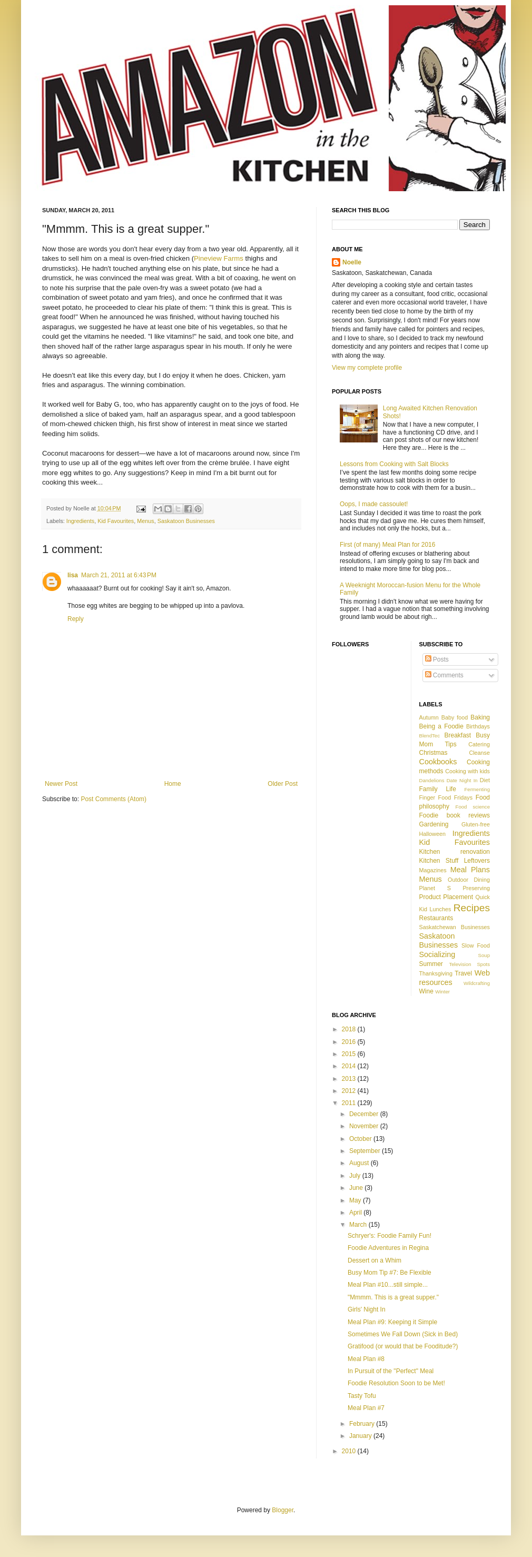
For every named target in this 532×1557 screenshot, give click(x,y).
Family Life (437, 789)
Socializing (437, 954)
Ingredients (80, 521)
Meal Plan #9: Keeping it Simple (392, 1322)
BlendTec (429, 735)
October (361, 1138)
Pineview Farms (218, 258)
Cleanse (479, 753)
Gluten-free (475, 824)
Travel (463, 973)
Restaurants (436, 918)
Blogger (282, 1510)
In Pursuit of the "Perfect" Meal (391, 1371)
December (364, 1114)
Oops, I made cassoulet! (374, 504)
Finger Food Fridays (446, 797)
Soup (484, 955)
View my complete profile (367, 367)
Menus (145, 521)
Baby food (454, 717)
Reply (75, 619)
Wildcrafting (477, 983)
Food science (473, 807)
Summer (431, 964)
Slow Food (475, 945)
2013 (350, 1078)
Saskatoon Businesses (186, 521)
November (364, 1126)
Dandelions (432, 780)
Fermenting (477, 789)
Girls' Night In (367, 1309)
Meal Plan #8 (366, 1359)
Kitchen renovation (454, 851)
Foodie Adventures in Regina (388, 1247)
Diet (485, 780)
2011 (350, 1103)
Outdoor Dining (469, 879)
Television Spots (469, 964)
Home (172, 783)
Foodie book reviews (454, 815)
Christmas (433, 752)
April (356, 1212)
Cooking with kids (467, 771)
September (365, 1151)
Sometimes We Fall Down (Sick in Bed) (403, 1334)
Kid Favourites (115, 521)
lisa (72, 575)
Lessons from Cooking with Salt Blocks (394, 464)
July (355, 1175)
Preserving (476, 888)
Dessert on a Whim (374, 1260)
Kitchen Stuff (439, 860)
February (362, 1423)
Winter (442, 991)
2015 (350, 1054)
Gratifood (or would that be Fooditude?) (403, 1346)
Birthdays (478, 726)
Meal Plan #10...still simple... (388, 1284)
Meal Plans (470, 869)
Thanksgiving (436, 973)
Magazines (433, 870)
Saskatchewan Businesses (454, 927)
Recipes (472, 907)
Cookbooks (438, 761)
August (360, 1163)
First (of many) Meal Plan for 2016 (387, 544)
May (356, 1200)
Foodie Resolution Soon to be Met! (396, 1383)
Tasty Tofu (362, 1396)
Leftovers (477, 860)
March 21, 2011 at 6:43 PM (118, 575)
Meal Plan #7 (366, 1408)
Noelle (351, 262)
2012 (350, 1091)
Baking (480, 717)
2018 (350, 1029)
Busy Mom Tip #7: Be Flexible (389, 1272)
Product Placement (446, 897)
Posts (437, 659)
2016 (350, 1042)
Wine (426, 991)
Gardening (434, 824)
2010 (350, 1451)
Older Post (283, 783)
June (356, 1187)
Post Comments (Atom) (113, 799)
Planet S (435, 888)
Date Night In (462, 780)
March (359, 1224)
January (361, 1436)
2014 (350, 1066)
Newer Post (61, 783)
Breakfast (457, 735)
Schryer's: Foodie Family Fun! (389, 1235)
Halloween (432, 834)
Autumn (429, 717)
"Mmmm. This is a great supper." (393, 1297)
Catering (479, 744)
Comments (444, 675)
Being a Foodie (441, 726)
